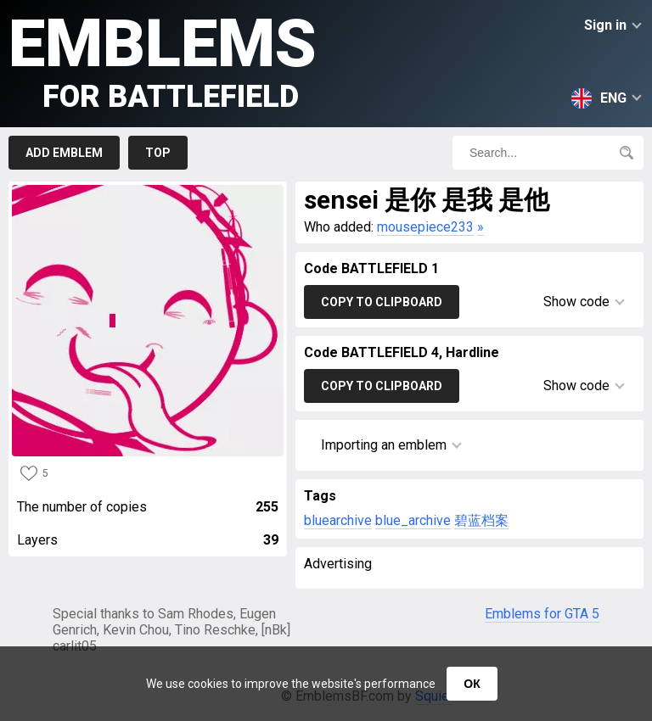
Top (158, 152)
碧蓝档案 (481, 520)
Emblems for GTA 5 (542, 614)
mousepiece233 (425, 227)
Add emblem (64, 152)
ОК (472, 683)
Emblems (162, 60)
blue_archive (413, 520)
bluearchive (338, 520)
